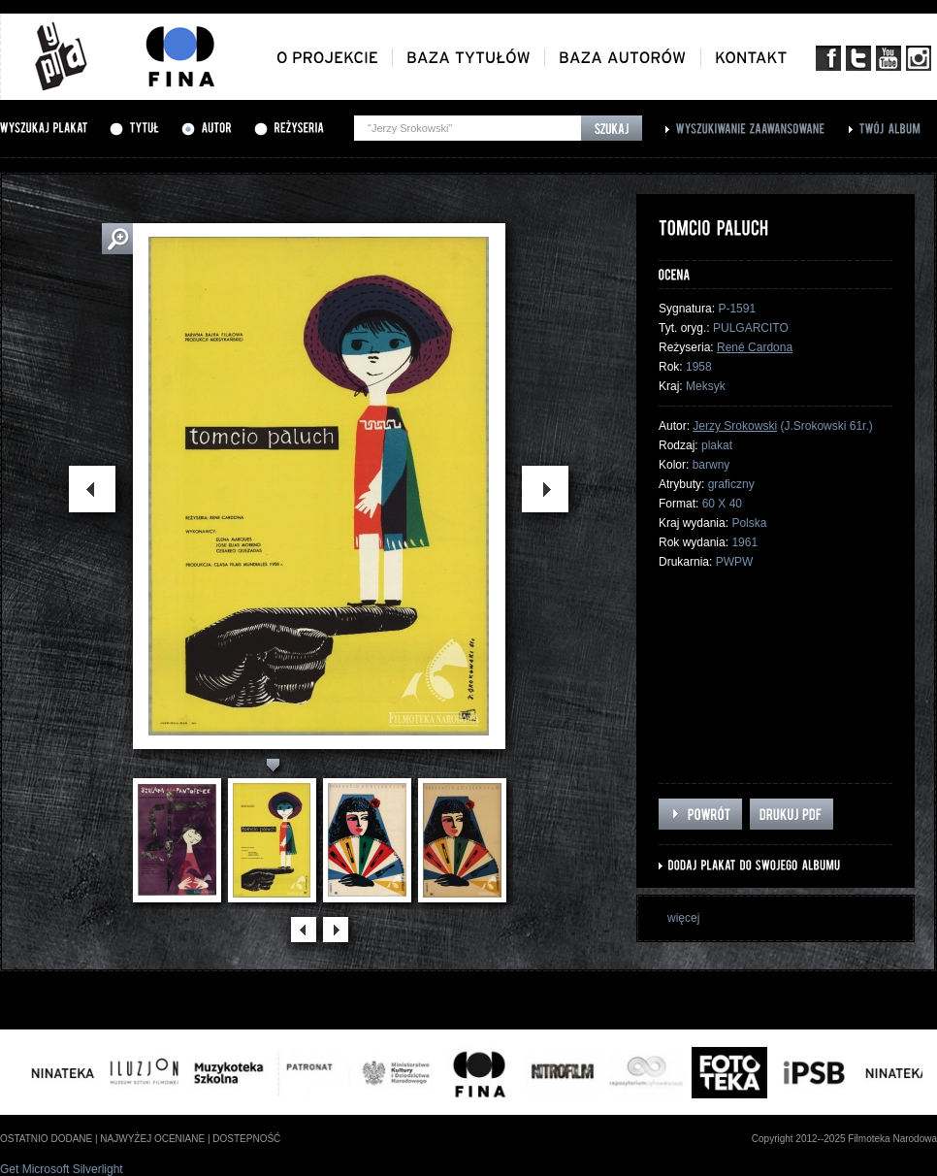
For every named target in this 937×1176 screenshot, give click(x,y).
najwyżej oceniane (152, 1138)
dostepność (246, 1138)
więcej (683, 918)
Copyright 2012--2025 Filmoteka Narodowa (844, 1138)
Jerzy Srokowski (735, 426)
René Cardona (754, 347)
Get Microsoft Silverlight (61, 1169)
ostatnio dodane (46, 1138)
